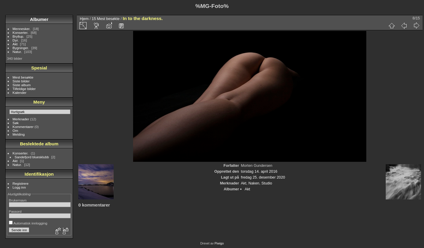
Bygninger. (21, 48)
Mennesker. (22, 29)
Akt (15, 44)
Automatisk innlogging (28, 223)
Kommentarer (23, 127)
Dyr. (16, 40)
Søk (16, 123)
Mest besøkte (23, 77)
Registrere (21, 183)
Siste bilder (21, 81)
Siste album (22, 85)
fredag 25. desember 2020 (263, 177)
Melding (19, 134)
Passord (15, 211)
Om (15, 130)
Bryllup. (18, 36)
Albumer (39, 19)
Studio (266, 183)
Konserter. (21, 32)
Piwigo (219, 243)
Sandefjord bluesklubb (32, 157)
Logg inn (19, 187)
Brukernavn (17, 200)
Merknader (21, 119)
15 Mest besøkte (106, 18)
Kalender (19, 92)
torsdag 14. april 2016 (259, 171)
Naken (254, 183)
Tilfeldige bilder (24, 89)
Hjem (84, 18)
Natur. (17, 52)
